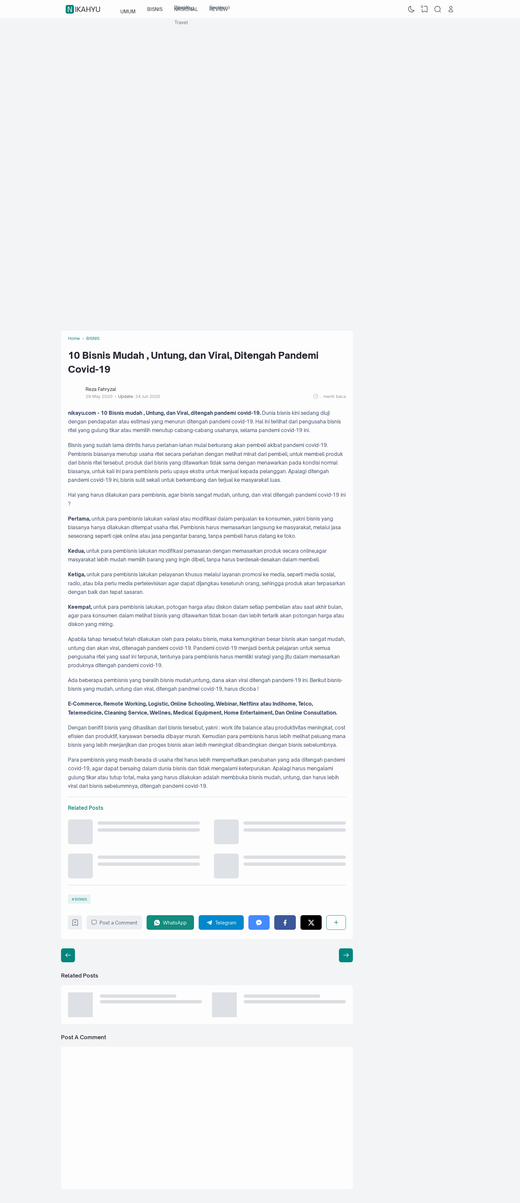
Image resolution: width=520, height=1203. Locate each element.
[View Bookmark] (424, 9)
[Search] (437, 9)
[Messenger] (259, 922)
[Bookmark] (75, 924)
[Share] (336, 922)
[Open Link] (450, 9)
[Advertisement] (260, 71)
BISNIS (154, 9)
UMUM (128, 9)
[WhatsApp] (170, 922)
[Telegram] (221, 922)
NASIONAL (186, 9)
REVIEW (218, 9)
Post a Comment (114, 922)
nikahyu (83, 9)
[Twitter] (311, 922)
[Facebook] (285, 922)
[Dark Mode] (411, 9)
